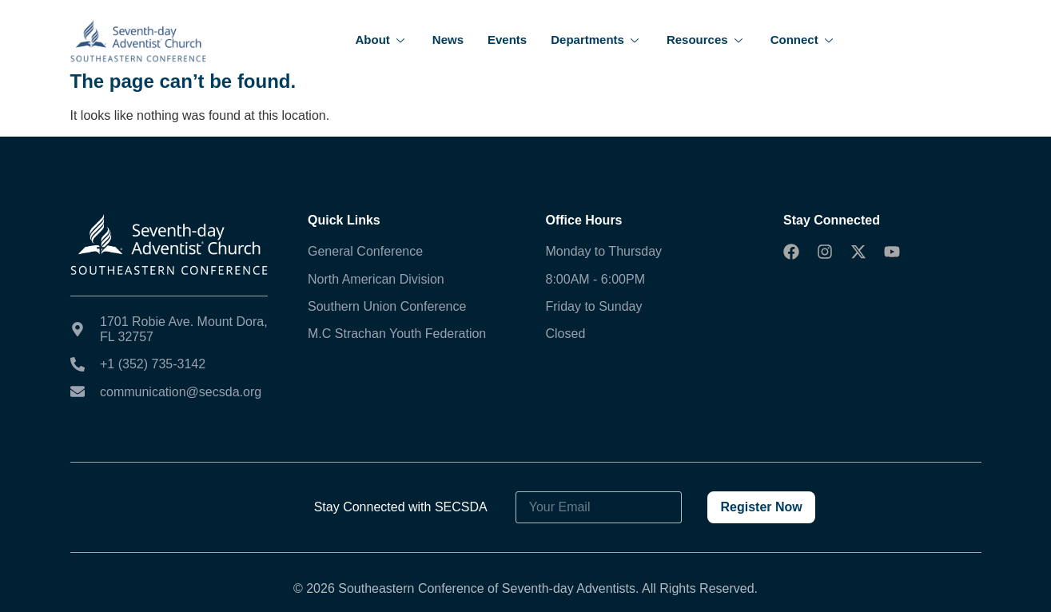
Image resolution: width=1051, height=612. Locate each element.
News (448, 39)
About (382, 39)
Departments (597, 39)
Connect (803, 39)
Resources (706, 39)
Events (507, 39)
